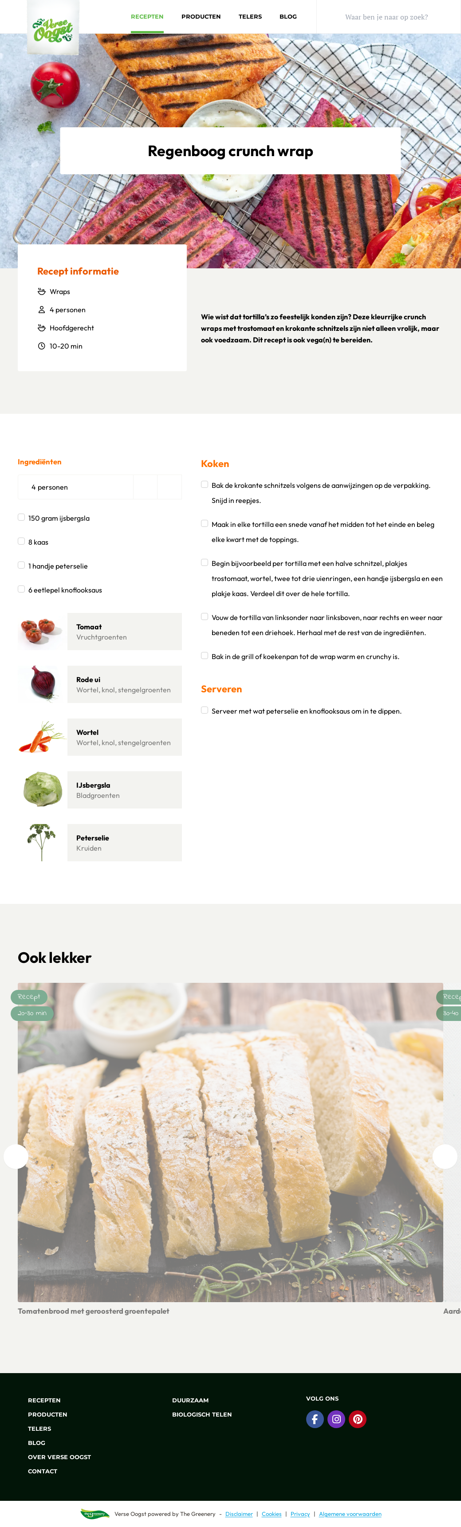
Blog (288, 16)
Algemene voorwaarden (350, 1513)
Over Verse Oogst (54, 1456)
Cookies (272, 1513)
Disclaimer (239, 1513)
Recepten (147, 16)
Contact (37, 1471)
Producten (201, 16)
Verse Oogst (130, 1513)
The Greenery (198, 1513)
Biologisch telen (197, 1414)
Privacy (300, 1513)
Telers (250, 16)
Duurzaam (185, 1400)
